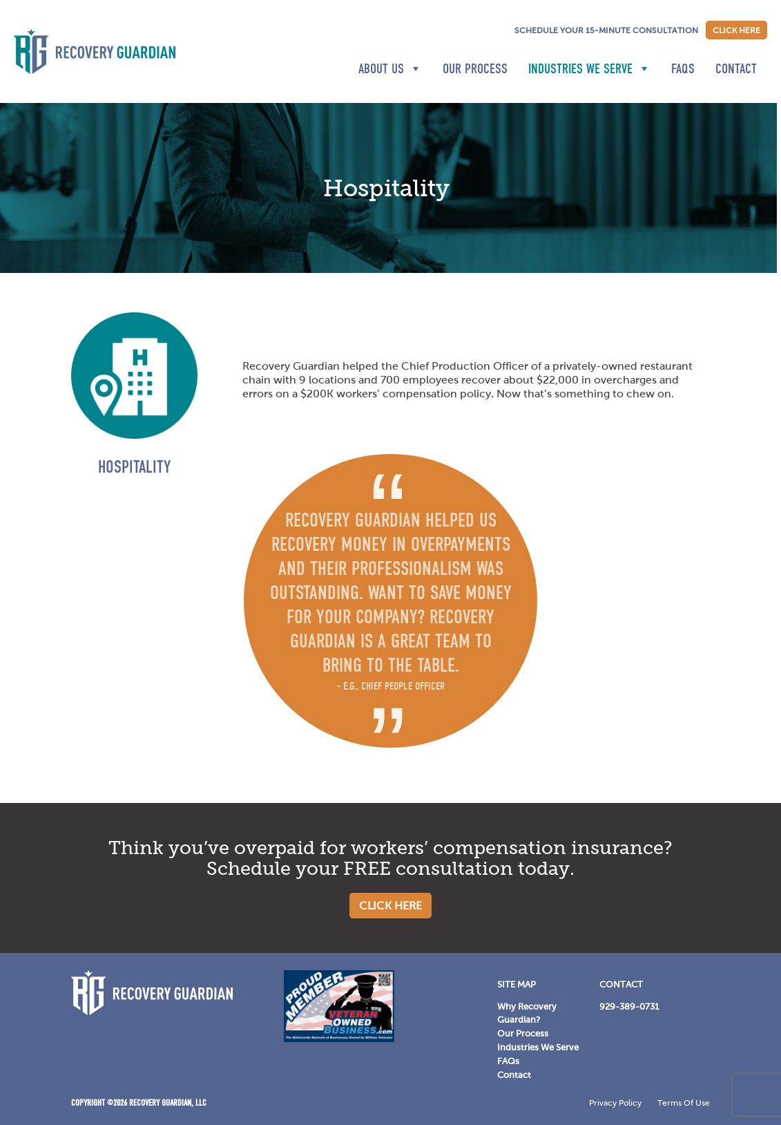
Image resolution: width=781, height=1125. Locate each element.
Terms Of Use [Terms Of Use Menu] (683, 1103)
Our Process (475, 68)
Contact (736, 68)
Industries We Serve (589, 68)
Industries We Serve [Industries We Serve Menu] (538, 1047)
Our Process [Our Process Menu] (522, 1033)
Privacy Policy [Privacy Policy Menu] (615, 1103)
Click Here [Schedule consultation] (736, 30)
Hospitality (134, 466)
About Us (390, 68)
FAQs (683, 68)
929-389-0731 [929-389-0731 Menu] (629, 1006)
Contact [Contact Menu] (514, 1075)
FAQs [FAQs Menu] (508, 1061)
